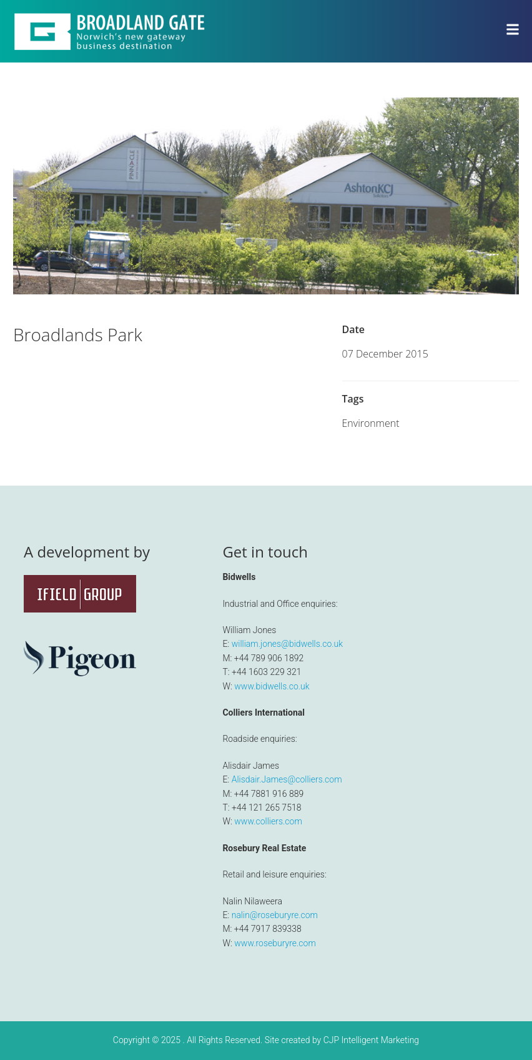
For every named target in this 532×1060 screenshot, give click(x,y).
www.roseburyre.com (275, 943)
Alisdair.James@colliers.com (287, 779)
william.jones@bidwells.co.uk (287, 644)
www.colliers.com (268, 821)
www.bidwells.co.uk (271, 686)
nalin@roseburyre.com (275, 915)
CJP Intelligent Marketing (371, 1040)
